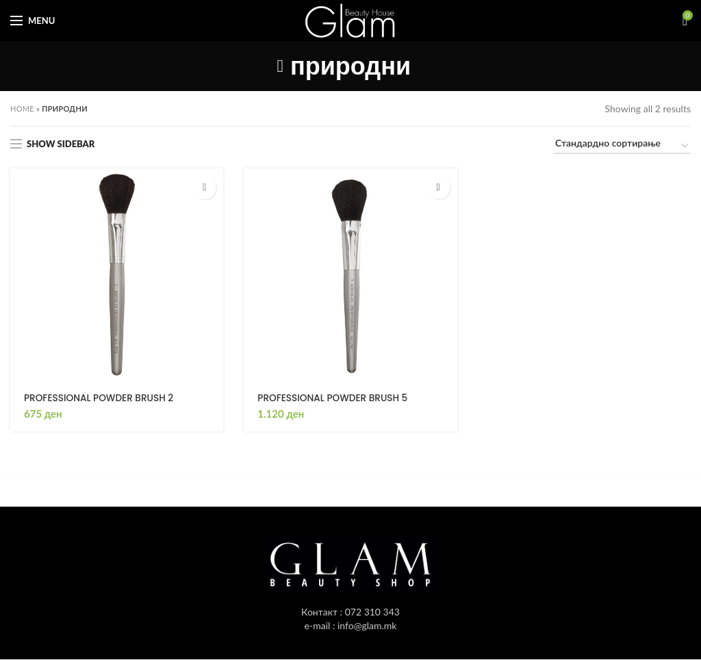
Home (22, 108)
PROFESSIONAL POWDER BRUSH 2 (100, 398)
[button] (204, 187)
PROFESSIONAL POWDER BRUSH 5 (334, 398)
